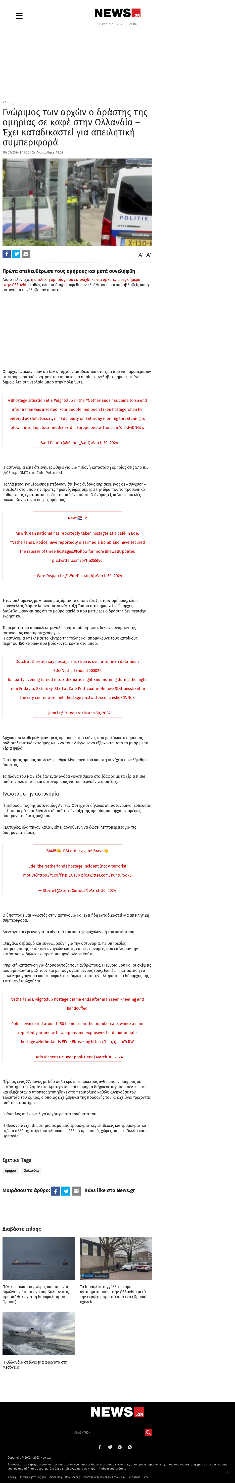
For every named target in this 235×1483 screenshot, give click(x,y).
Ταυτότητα (134, 1477)
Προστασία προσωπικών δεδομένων (104, 1477)
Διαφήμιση (56, 1477)
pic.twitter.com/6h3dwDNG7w (117, 427)
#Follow (80, 551)
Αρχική (12, 1477)
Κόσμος (8, 103)
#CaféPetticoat (38, 418)
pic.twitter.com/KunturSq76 (106, 875)
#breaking (81, 1041)
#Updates (126, 551)
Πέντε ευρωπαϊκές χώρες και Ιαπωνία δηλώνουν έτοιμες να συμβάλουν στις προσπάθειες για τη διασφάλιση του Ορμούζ (36, 1294)
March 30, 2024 (104, 442)
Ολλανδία (31, 1170)
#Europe (81, 427)
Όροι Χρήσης (72, 1477)
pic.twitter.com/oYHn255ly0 (77, 560)
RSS (146, 1477)
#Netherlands (98, 400)
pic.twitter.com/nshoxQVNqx (108, 697)
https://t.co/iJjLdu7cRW (112, 1041)
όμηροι (10, 1170)
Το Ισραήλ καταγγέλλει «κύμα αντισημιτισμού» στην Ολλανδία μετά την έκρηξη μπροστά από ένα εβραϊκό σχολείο (113, 1294)
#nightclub (63, 400)
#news (110, 551)
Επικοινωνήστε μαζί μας (32, 1477)
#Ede (63, 418)
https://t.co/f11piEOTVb (58, 875)
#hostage (19, 400)
